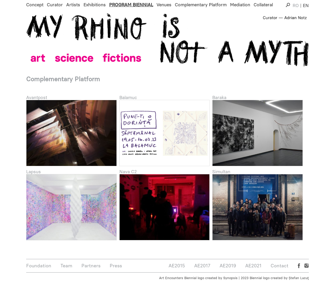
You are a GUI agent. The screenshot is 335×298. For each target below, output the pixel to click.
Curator (55, 4)
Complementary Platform (201, 4)
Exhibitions (94, 4)
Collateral (263, 4)
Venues (164, 4)
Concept (34, 4)
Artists (73, 4)
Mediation (240, 4)
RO (296, 5)
